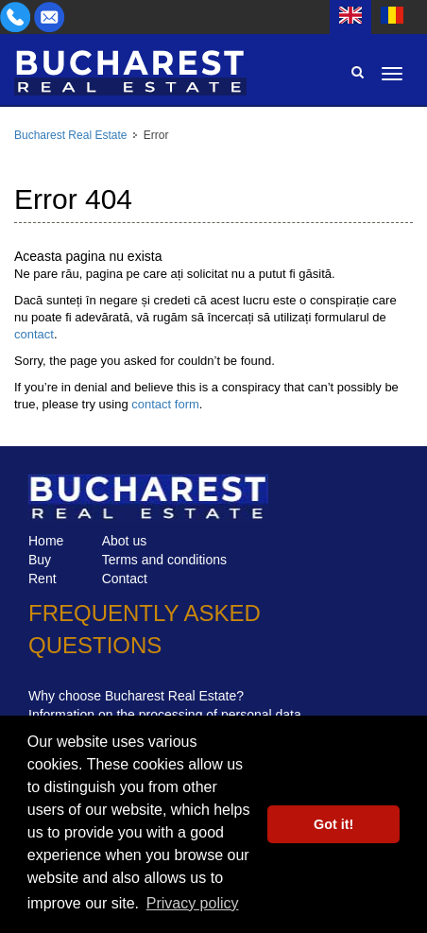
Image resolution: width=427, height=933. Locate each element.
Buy (39, 559)
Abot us (124, 540)
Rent (42, 578)
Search (357, 72)
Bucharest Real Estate (70, 135)
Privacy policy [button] (192, 903)
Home (45, 540)
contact (34, 334)
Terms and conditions (164, 559)
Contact (124, 578)
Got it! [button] (333, 824)
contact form (165, 404)
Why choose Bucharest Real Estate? (136, 695)
